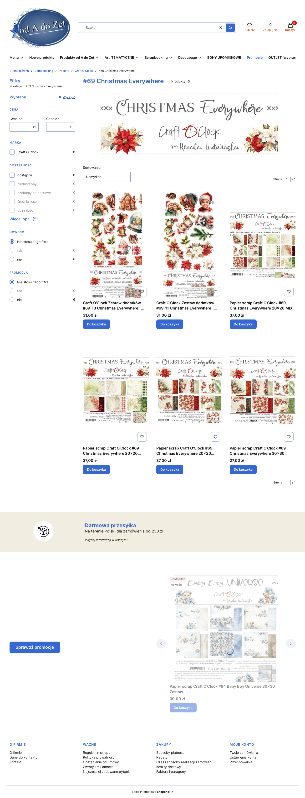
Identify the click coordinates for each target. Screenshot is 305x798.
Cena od (16, 119)
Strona (277, 179)
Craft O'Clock (84, 71)
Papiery (64, 71)
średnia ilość (27, 201)
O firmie (16, 752)
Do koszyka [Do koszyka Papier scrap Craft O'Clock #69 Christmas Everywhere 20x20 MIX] (243, 324)
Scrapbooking (44, 71)
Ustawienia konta (243, 757)
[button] (230, 28)
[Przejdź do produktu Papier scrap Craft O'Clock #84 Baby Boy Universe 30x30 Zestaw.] (226, 628)
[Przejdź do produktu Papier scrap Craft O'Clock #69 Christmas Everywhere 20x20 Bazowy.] (116, 390)
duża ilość (25, 210)
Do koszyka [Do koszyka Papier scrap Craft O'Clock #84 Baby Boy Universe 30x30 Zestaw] (183, 708)
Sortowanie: (92, 167)
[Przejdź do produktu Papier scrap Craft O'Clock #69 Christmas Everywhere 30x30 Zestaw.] (262, 390)
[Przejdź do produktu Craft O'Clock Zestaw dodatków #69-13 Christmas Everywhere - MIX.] (116, 244)
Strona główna (19, 71)
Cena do (52, 119)
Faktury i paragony (171, 771)
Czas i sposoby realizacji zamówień (183, 762)
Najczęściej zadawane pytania (107, 771)
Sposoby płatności (170, 752)
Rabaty (162, 757)
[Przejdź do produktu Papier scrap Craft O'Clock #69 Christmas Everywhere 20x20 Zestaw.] (189, 390)
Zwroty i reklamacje (98, 767)
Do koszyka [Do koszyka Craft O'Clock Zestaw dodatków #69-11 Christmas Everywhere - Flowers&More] (169, 324)
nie (19, 259)
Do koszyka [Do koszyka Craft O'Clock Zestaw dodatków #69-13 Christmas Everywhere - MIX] (96, 324)
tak (19, 250)
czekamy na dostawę (34, 193)
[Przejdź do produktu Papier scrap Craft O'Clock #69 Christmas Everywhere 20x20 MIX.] (262, 244)
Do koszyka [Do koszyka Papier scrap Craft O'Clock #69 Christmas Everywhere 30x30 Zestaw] (243, 469)
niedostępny (27, 184)
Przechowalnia (241, 762)
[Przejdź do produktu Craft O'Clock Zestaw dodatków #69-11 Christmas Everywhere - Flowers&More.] (189, 244)
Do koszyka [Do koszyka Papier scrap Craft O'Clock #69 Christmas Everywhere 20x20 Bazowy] (96, 469)
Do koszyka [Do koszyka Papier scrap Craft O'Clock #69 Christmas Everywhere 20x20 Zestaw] (169, 469)
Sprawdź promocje (34, 647)
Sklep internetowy (151, 791)
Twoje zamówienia (244, 752)
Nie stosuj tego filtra (32, 242)
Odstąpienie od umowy (101, 762)
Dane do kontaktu (23, 757)
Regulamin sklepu (96, 752)
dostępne (24, 175)
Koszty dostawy (168, 767)
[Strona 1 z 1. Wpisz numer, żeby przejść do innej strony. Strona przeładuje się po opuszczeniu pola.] (287, 179)
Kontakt (15, 762)
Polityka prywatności (99, 757)
